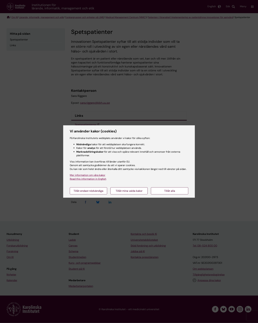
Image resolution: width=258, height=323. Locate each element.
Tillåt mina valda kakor (129, 191)
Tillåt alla (169, 191)
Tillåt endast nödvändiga (88, 191)
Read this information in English (88, 179)
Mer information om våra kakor (87, 175)
